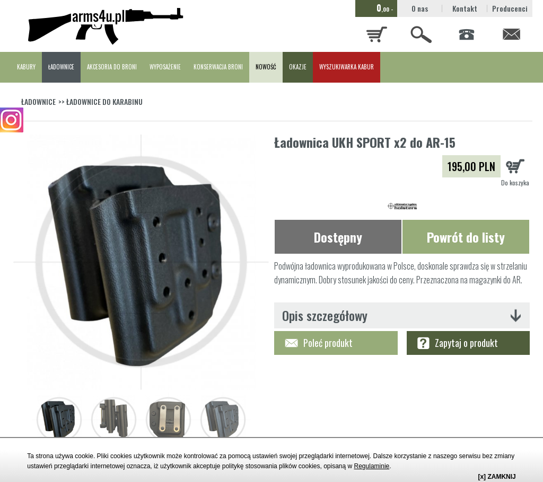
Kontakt (464, 8)
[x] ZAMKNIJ (496, 476)
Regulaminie (372, 466)
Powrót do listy (466, 236)
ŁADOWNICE (61, 67)
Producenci (510, 8)
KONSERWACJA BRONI (218, 67)
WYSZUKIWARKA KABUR (346, 67)
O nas (419, 8)
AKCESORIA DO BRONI (112, 67)
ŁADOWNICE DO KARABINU (104, 101)
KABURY (26, 67)
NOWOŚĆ (266, 67)
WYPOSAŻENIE (165, 67)
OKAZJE (297, 67)
